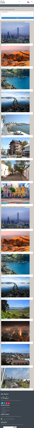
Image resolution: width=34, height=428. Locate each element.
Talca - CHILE (3, 342)
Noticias (3, 408)
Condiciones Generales (6, 407)
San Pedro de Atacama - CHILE (6, 181)
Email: (7, 427)
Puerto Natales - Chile (4, 112)
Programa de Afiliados (6, 410)
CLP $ (32, 1)
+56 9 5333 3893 (8, 419)
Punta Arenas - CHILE (4, 366)
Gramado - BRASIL (4, 158)
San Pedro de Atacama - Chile (5, 67)
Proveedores (4, 411)
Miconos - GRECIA (4, 135)
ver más (20, 400)
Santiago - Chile (3, 44)
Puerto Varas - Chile (4, 90)
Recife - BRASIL (3, 204)
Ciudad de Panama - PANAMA (5, 389)
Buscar (17, 17)
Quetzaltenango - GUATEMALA (5, 319)
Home (20, 5)
